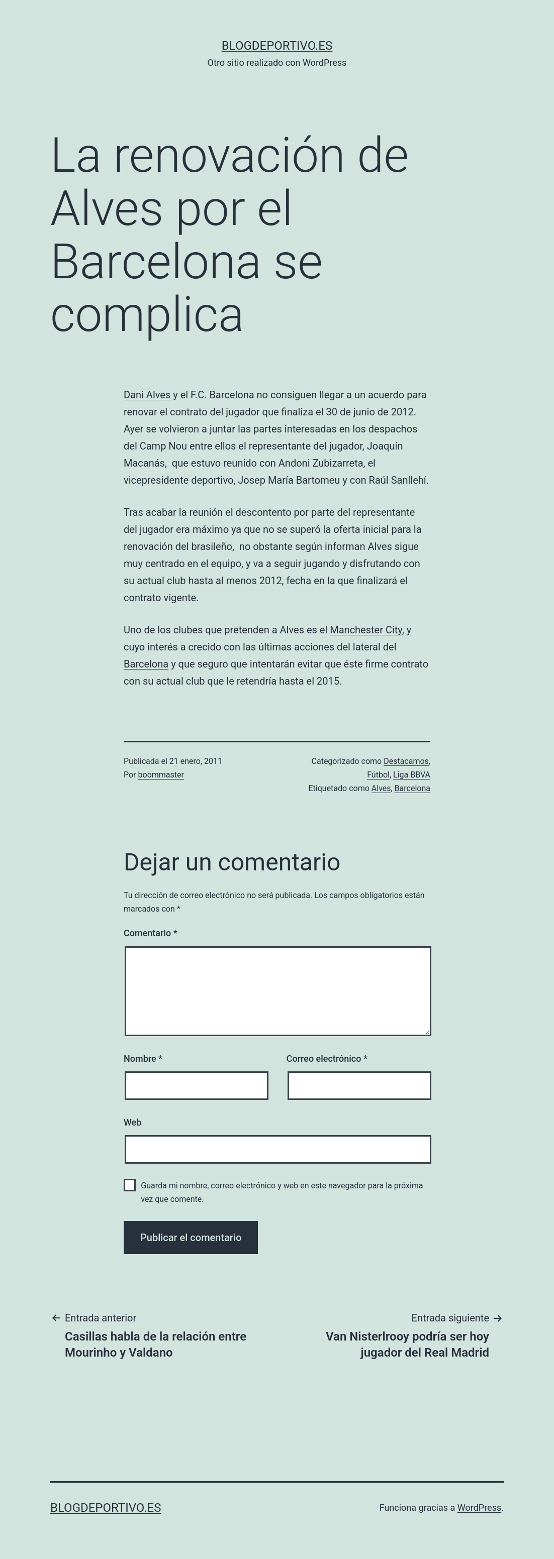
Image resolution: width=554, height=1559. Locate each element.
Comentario (150, 933)
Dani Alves (147, 395)
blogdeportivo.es (277, 46)
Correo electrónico (327, 1058)
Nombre (143, 1058)
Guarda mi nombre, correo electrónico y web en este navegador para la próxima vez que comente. (282, 1192)
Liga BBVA (411, 775)
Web (132, 1122)
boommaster (161, 775)
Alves (381, 788)
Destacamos (406, 761)
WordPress (479, 1507)
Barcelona (146, 664)
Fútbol (378, 775)
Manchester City (366, 630)
